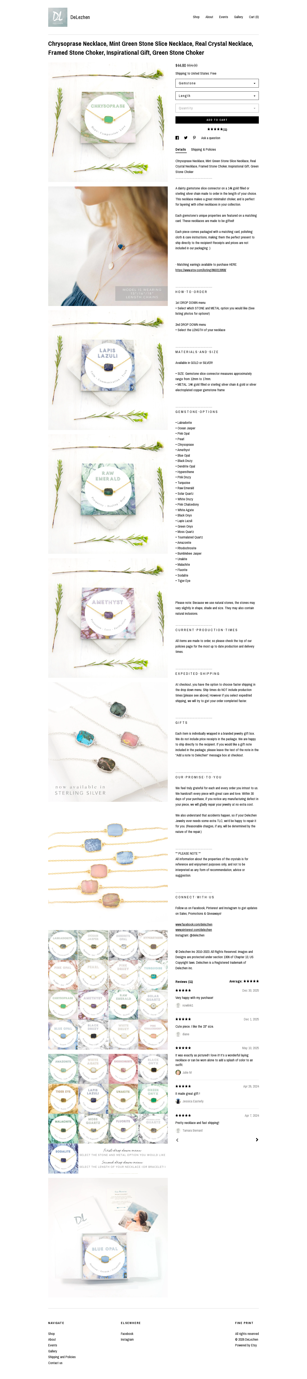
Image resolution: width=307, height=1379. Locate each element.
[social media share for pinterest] (195, 138)
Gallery (238, 16)
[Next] (257, 1140)
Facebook (127, 1333)
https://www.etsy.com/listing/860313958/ (200, 270)
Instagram (127, 1339)
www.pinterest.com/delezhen (193, 929)
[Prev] (177, 1140)
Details (181, 149)
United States (200, 73)
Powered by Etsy (246, 1345)
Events (223, 16)
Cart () (254, 16)
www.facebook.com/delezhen (193, 924)
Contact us (55, 1362)
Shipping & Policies (203, 149)
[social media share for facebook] (177, 138)
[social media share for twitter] (186, 138)
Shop (196, 16)
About (209, 16)
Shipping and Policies (62, 1356)
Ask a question (210, 138)
